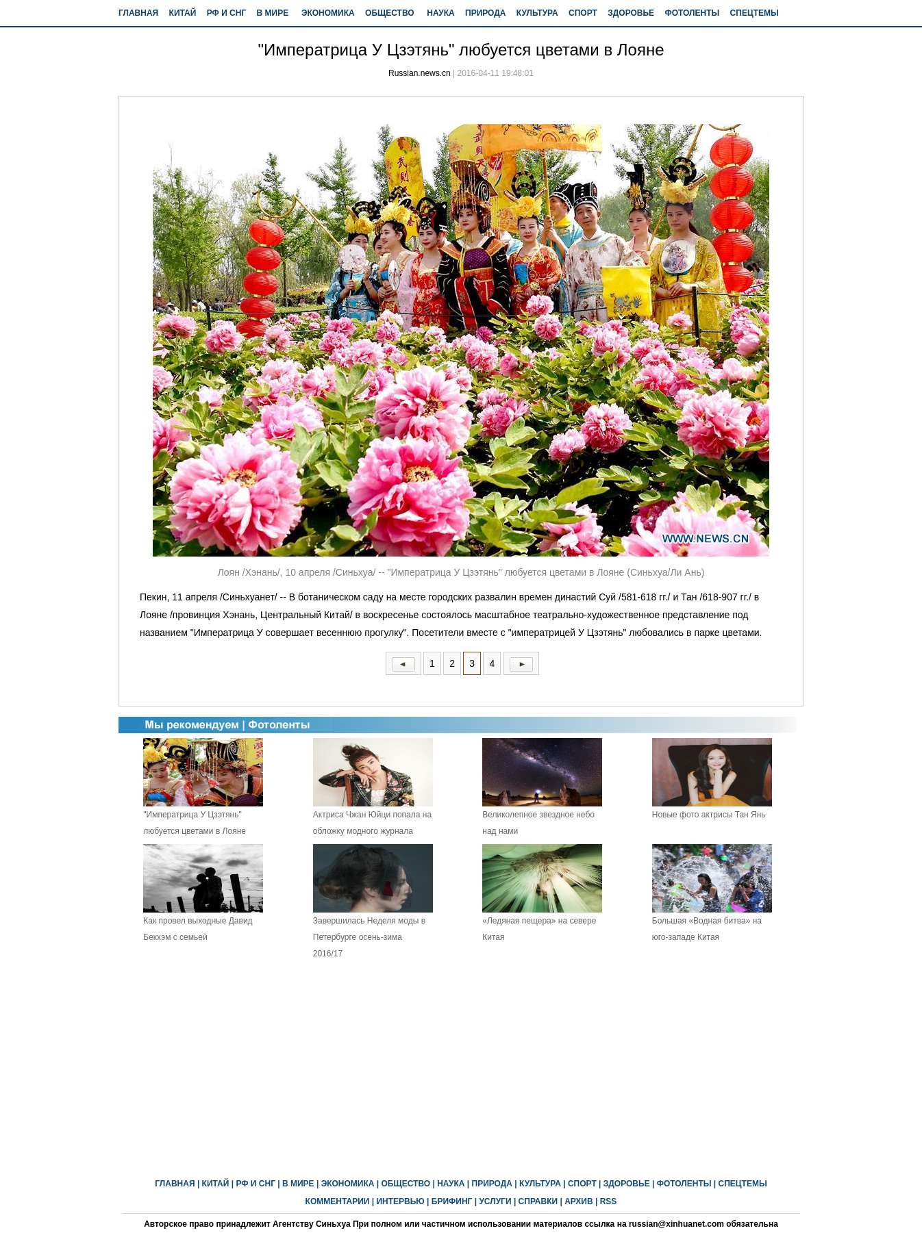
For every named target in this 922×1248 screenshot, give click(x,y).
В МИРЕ (273, 13)
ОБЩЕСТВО (389, 13)
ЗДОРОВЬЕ (631, 13)
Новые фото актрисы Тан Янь (709, 814)
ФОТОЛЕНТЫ (691, 13)
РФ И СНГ (227, 13)
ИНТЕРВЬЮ (400, 1201)
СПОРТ (583, 13)
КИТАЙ (183, 13)
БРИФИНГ (452, 1201)
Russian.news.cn (419, 73)
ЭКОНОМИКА (328, 13)
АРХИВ (578, 1201)
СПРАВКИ (538, 1201)
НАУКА (440, 13)
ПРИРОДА (485, 13)
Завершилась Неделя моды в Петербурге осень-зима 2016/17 (369, 937)
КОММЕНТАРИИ (338, 1201)
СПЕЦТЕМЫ (754, 13)
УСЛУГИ (495, 1201)
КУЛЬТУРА (537, 13)
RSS (608, 1201)
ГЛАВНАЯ (138, 13)
